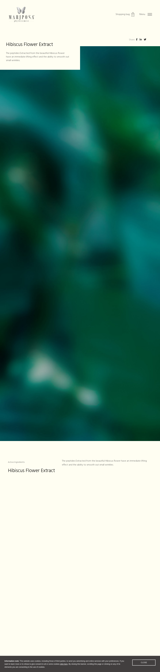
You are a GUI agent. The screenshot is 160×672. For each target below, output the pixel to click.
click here (64, 666)
